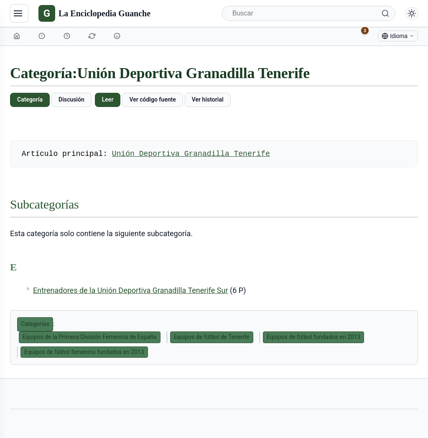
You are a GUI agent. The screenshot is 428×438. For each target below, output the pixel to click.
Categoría (30, 99)
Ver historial (208, 99)
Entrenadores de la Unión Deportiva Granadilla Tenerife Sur (130, 290)
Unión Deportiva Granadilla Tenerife (191, 154)
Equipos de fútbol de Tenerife (212, 337)
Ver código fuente (152, 99)
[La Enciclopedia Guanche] (94, 13)
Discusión (71, 99)
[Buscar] (308, 13)
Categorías (35, 324)
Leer (108, 99)
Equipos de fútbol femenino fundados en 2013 (84, 352)
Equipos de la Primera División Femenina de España (90, 337)
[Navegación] (19, 13)
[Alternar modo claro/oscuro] (411, 13)
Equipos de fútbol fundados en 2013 (314, 337)
